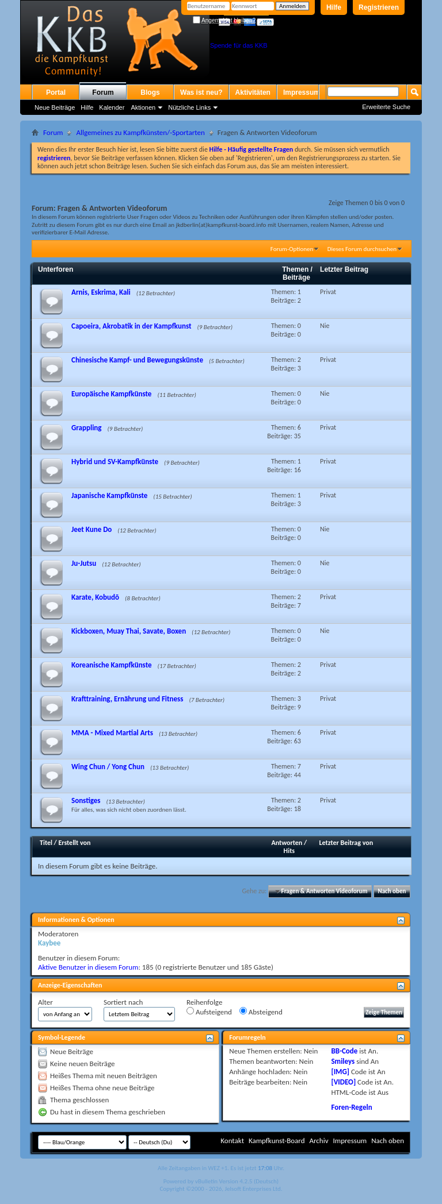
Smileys (343, 1061)
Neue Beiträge (55, 107)
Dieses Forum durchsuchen (362, 249)
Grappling (86, 427)
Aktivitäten (252, 92)
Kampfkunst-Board (277, 1140)
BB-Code (344, 1051)
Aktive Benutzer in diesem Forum (88, 967)
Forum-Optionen (291, 249)
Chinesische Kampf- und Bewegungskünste (137, 360)
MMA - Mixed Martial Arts (112, 732)
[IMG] (340, 1071)
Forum (102, 92)
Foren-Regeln (351, 1107)
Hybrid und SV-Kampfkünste (114, 461)
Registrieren (379, 7)
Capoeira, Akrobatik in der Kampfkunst (131, 326)
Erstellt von (74, 843)
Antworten (287, 843)
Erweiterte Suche (386, 106)
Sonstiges (86, 800)
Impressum (301, 92)
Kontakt (232, 1140)
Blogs (149, 92)
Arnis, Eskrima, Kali (101, 292)
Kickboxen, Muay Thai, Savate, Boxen (128, 631)
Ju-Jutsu (83, 563)
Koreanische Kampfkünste (111, 665)
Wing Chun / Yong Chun (107, 766)
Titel (46, 843)
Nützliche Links (189, 107)
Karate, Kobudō (95, 597)
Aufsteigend (209, 1011)
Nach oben (392, 891)
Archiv (318, 1140)
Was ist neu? (201, 92)
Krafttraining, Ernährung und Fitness (127, 698)
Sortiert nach (123, 1002)
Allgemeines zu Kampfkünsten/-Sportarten (140, 132)
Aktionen (143, 107)
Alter (45, 1002)
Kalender (111, 107)
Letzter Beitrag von (346, 843)
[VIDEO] (343, 1082)
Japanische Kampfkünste (109, 495)
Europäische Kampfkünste (111, 393)
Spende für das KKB (239, 45)
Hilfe (333, 7)
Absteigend (261, 1011)
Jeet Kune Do (91, 529)
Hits (289, 851)
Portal (56, 92)
